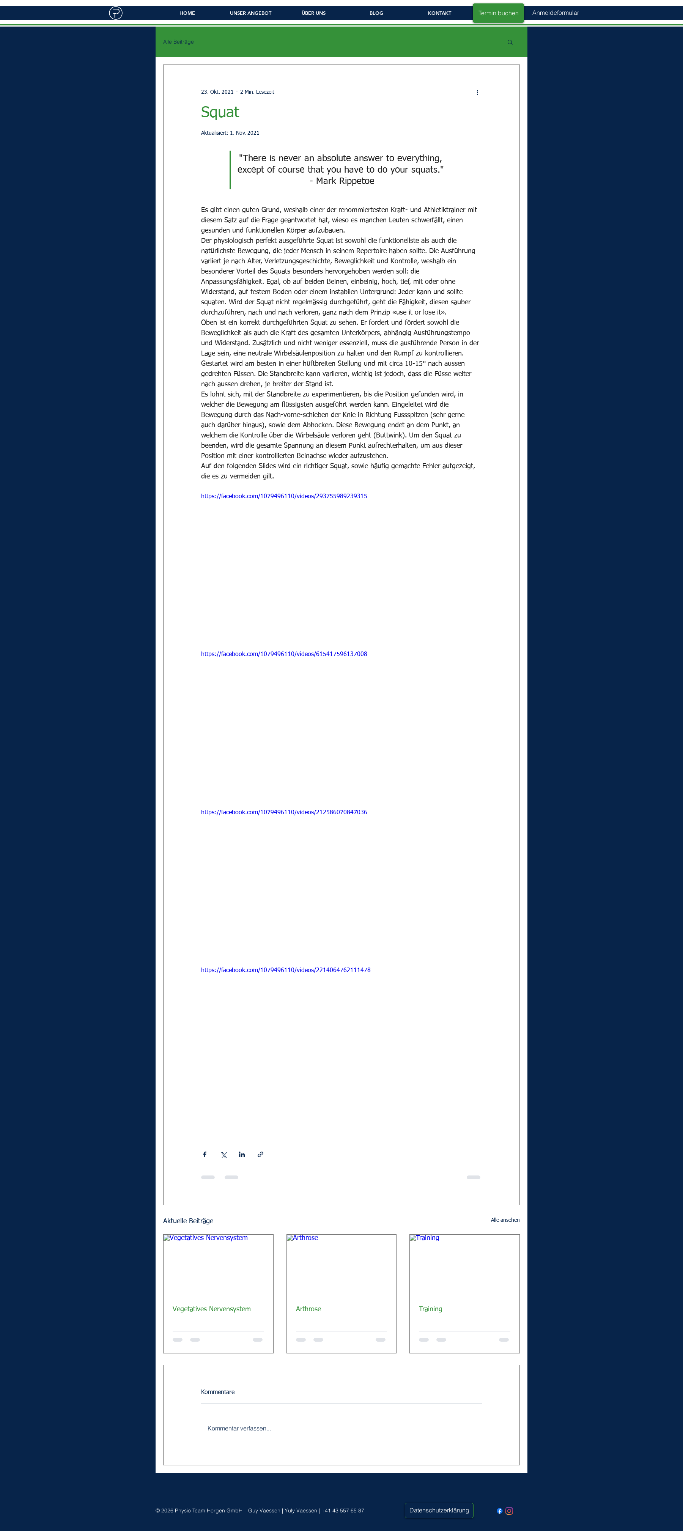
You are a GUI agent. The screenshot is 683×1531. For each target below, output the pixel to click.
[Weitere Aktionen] (477, 92)
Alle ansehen (505, 1220)
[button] (555, 13)
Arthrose (308, 1309)
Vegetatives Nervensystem (212, 1309)
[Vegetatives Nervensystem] (218, 1265)
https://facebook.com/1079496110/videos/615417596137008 (284, 654)
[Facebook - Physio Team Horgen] (500, 1511)
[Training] (464, 1265)
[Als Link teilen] (260, 1154)
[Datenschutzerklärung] (439, 1510)
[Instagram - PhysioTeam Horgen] (509, 1511)
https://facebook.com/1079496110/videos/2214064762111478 (286, 971)
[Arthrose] (342, 1265)
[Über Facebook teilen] (204, 1154)
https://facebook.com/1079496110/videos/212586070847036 (284, 813)
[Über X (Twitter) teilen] (223, 1154)
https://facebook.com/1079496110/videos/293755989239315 (284, 497)
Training (430, 1309)
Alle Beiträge (178, 42)
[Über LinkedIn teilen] (242, 1154)
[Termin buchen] (498, 13)
